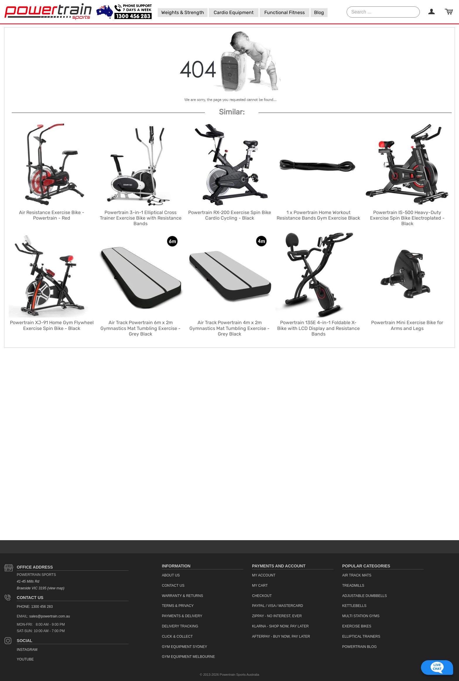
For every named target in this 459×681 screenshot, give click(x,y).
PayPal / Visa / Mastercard (277, 606)
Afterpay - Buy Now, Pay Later (281, 636)
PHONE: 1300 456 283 (35, 607)
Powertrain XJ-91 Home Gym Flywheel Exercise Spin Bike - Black (52, 325)
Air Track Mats (356, 575)
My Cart (260, 586)
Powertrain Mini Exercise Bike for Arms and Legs (407, 325)
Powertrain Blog (359, 647)
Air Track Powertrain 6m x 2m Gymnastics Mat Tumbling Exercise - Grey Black (140, 328)
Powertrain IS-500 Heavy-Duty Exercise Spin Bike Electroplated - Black (407, 218)
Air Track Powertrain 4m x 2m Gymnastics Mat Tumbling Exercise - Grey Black (229, 328)
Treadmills (353, 586)
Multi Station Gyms (360, 616)
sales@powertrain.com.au (49, 616)
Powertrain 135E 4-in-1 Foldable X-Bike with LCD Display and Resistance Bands (318, 328)
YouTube (25, 659)
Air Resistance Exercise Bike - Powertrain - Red (51, 215)
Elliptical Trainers (361, 636)
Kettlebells (354, 606)
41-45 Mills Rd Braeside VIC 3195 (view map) (40, 584)
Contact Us (30, 597)
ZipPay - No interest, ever (277, 616)
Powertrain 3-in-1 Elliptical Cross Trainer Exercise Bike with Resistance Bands (140, 218)
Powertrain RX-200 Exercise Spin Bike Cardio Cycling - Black (229, 215)
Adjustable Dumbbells (364, 596)
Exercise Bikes (356, 626)
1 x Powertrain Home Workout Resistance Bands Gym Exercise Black (318, 215)
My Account (263, 575)
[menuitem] (183, 12)
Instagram (27, 650)
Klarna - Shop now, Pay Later (280, 626)
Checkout (262, 596)
